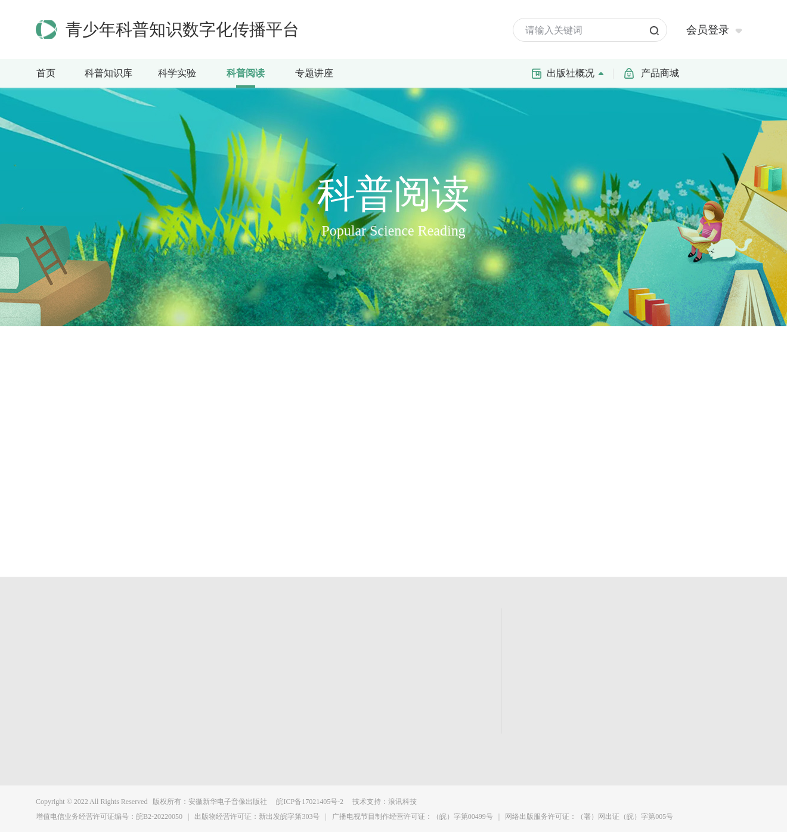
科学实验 (182, 72)
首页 (45, 73)
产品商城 (660, 73)
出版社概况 (578, 72)
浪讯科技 (402, 801)
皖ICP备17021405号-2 (308, 801)
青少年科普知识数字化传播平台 (182, 29)
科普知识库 (112, 72)
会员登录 (707, 30)
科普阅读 (246, 73)
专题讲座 (314, 73)
